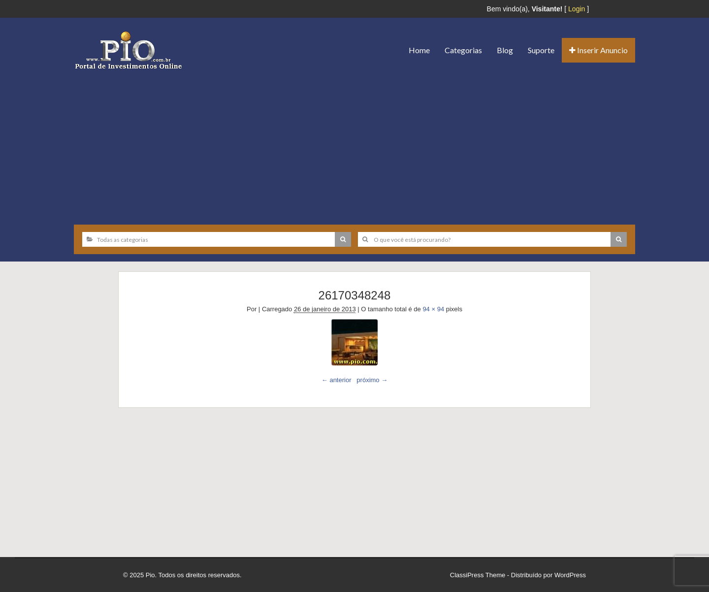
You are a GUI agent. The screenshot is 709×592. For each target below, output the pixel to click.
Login (576, 9)
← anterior (337, 380)
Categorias (463, 50)
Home (419, 50)
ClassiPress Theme (477, 575)
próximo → (371, 380)
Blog (505, 50)
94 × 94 (433, 309)
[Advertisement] (354, 143)
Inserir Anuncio (598, 50)
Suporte (541, 50)
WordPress (570, 575)
